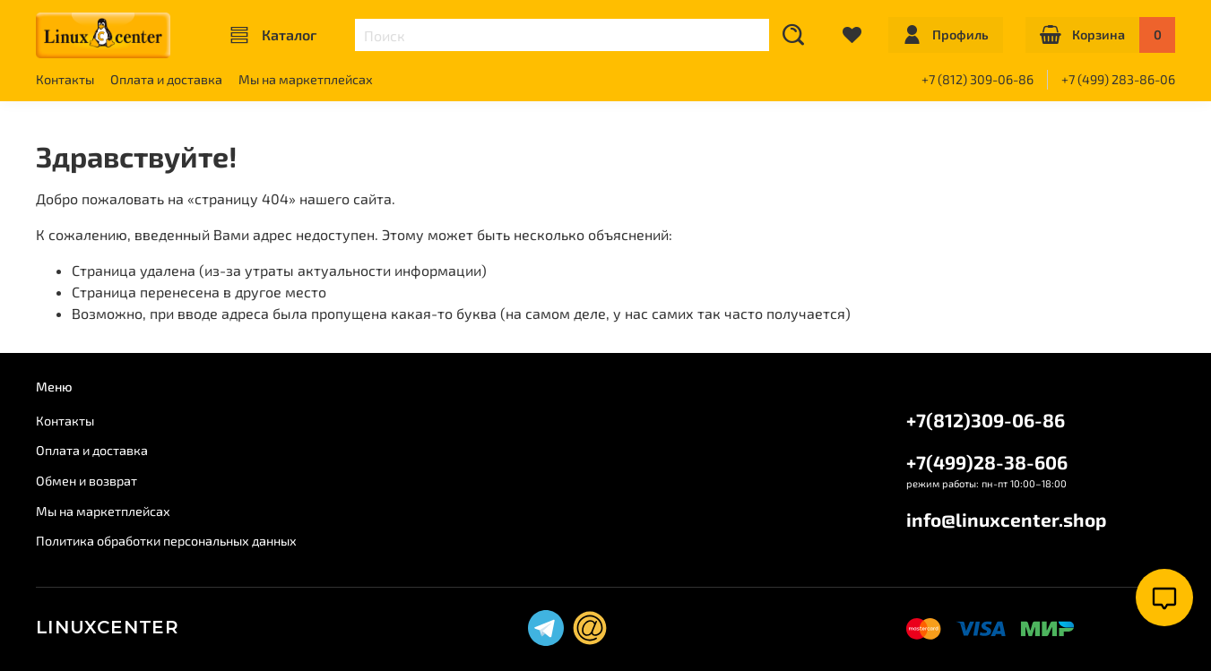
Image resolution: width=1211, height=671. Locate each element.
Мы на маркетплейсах (305, 79)
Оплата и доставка (166, 79)
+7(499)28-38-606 (987, 462)
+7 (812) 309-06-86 (977, 79)
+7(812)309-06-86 (985, 420)
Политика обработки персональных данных (166, 540)
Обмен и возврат (86, 480)
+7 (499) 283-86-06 (1118, 79)
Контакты (65, 79)
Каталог (273, 35)
